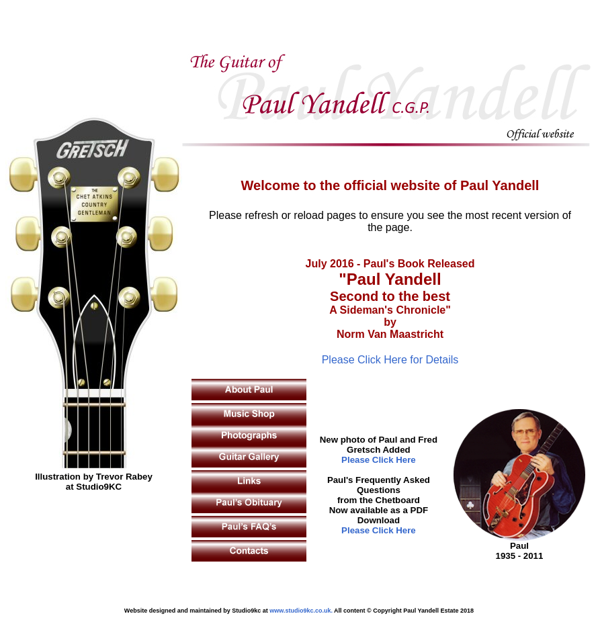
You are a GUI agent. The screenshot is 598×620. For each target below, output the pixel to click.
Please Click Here (378, 460)
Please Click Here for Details (390, 359)
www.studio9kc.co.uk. (301, 610)
